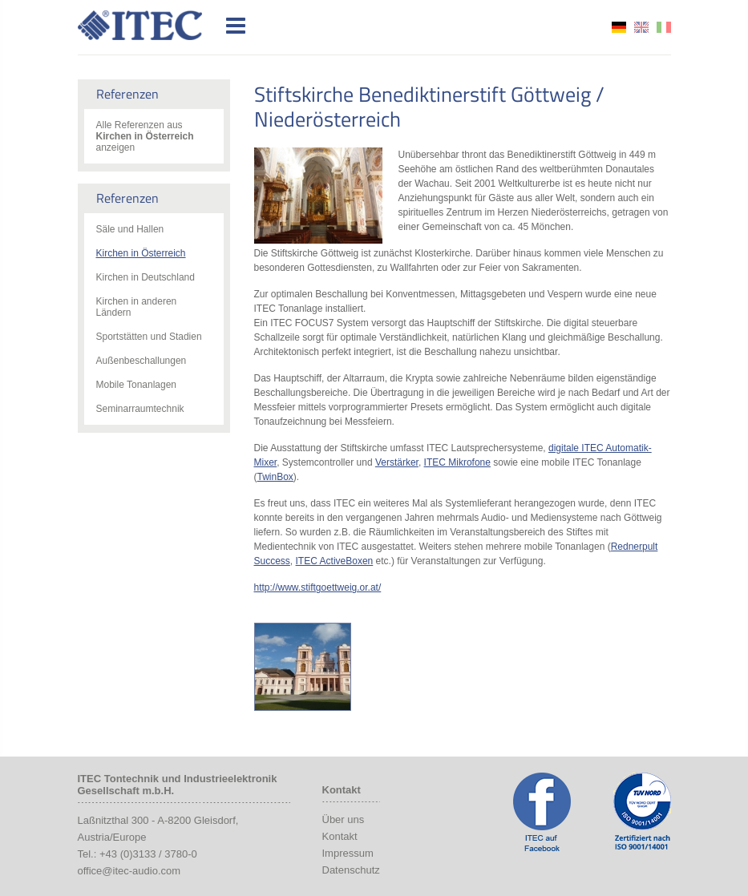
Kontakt (340, 836)
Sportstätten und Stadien (149, 336)
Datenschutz (351, 870)
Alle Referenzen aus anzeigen (145, 136)
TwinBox (275, 476)
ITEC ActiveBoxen (335, 561)
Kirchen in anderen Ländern (136, 307)
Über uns (343, 819)
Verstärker (396, 462)
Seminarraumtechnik (140, 408)
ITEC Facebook (542, 812)
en (641, 27)
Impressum (348, 853)
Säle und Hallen (130, 229)
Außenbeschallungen (141, 360)
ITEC (149, 25)
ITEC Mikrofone (457, 462)
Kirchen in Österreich (141, 253)
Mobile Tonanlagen (136, 384)
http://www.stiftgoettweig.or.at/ (318, 587)
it (664, 27)
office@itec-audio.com (129, 871)
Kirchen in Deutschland (145, 277)
